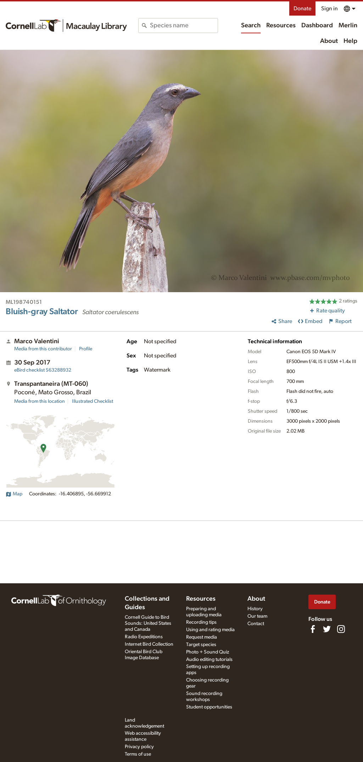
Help (350, 41)
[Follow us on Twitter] (327, 629)
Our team (257, 616)
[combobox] (183, 25)
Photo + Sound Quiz (207, 652)
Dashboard (317, 25)
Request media (201, 637)
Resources (281, 25)
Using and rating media (210, 629)
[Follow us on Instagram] (341, 629)
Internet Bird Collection (149, 644)
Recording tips (201, 622)
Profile (85, 348)
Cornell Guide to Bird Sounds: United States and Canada (148, 623)
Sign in (329, 8)
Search (251, 25)
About (329, 41)
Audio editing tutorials (209, 659)
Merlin (348, 25)
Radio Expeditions (144, 636)
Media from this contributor (43, 348)
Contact (255, 623)
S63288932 (42, 370)
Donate (302, 8)
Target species (201, 644)
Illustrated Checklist (92, 401)
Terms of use (138, 754)
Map (14, 493)
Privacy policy (139, 746)
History (255, 608)
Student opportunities (209, 707)
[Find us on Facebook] (312, 629)
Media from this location (39, 401)
